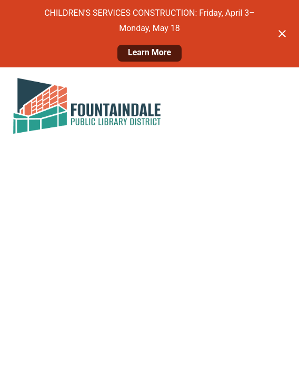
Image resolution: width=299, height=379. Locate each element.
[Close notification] (282, 33)
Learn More (149, 52)
